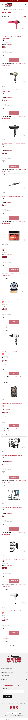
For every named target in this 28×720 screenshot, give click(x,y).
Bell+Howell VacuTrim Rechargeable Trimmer (12, 403)
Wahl (3, 451)
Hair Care (9, 44)
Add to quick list (6, 65)
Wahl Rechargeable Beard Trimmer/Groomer (12, 455)
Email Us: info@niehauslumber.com (8, 703)
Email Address (6, 688)
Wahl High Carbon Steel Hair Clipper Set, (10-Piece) (13, 559)
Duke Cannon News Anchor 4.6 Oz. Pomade (11, 248)
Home (5, 9)
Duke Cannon (5, 244)
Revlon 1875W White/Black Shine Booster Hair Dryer (13, 611)
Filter (24, 16)
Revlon (3, 33)
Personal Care (21, 9)
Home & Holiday (12, 9)
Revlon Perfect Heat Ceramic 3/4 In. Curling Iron (12, 196)
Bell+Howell (4, 399)
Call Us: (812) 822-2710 (21, 703)
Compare (5, 69)
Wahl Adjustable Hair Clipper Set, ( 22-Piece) (12, 507)
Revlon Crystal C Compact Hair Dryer (10, 351)
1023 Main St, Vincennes (20, 63)
